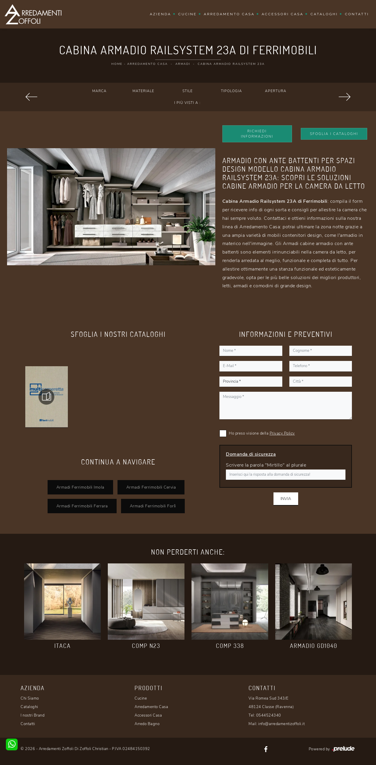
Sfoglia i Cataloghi (334, 133)
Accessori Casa (282, 14)
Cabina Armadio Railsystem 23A (231, 64)
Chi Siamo (30, 698)
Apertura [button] (275, 91)
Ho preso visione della (262, 433)
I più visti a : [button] (187, 102)
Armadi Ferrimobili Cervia (151, 487)
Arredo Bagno (147, 724)
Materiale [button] (143, 91)
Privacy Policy (282, 433)
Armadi (182, 64)
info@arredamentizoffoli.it (281, 724)
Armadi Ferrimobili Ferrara (82, 506)
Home (116, 64)
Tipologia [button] (231, 91)
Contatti (357, 14)
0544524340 (268, 715)
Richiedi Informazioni (257, 134)
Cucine (187, 14)
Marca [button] (99, 91)
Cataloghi (324, 14)
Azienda (160, 14)
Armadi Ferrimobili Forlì (153, 506)
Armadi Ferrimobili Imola (80, 487)
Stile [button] (187, 91)
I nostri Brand (32, 715)
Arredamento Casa (229, 14)
